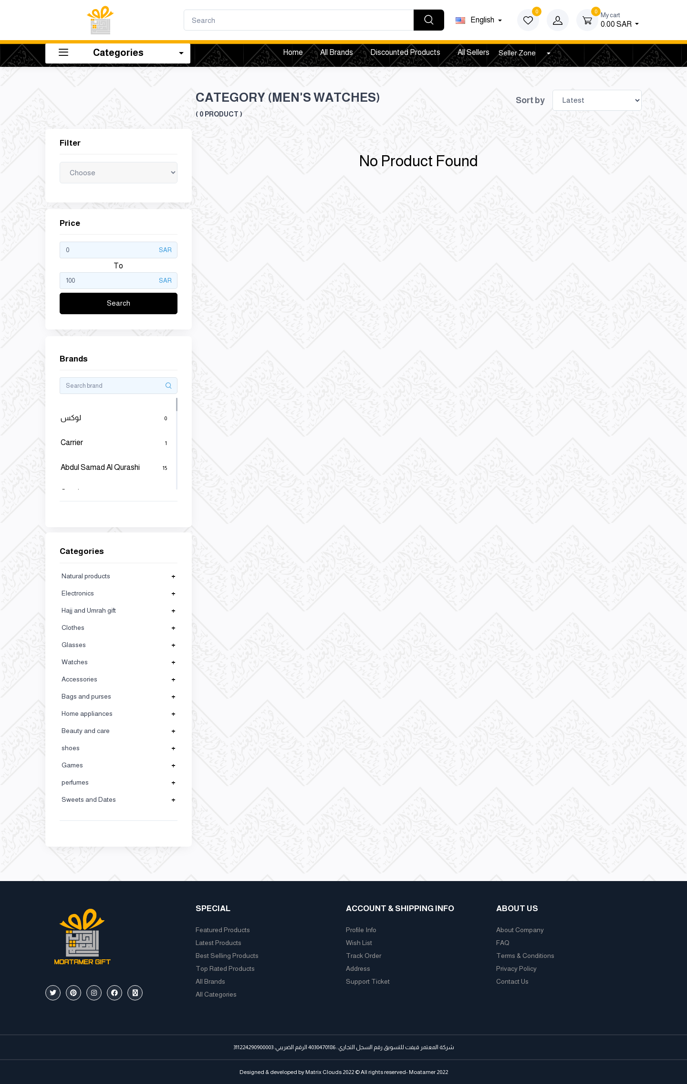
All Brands (336, 52)
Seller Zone (518, 53)
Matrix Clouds (323, 1072)
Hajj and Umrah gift (89, 610)
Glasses (74, 644)
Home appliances (87, 713)
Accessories (79, 679)
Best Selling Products (227, 955)
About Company (520, 930)
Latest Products (218, 942)
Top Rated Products (225, 968)
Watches (75, 662)
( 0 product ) (219, 114)
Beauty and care (86, 730)
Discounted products (405, 52)
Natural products (86, 576)
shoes (71, 748)
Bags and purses (86, 696)
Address (358, 968)
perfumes (75, 782)
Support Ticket (368, 981)
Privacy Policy (516, 968)
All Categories (216, 994)
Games (72, 765)
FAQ (503, 942)
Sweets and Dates (89, 799)
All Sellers (473, 52)
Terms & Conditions (525, 955)
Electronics (78, 593)
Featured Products (223, 930)
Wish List (359, 942)
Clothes (73, 627)
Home (293, 52)
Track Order (363, 955)
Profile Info (361, 930)
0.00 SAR (620, 19)
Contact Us (512, 981)
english (476, 20)
